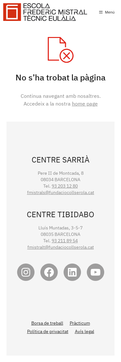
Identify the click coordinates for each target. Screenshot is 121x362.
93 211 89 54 (65, 241)
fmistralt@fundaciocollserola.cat (60, 247)
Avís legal (84, 331)
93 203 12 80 (65, 186)
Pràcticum (80, 323)
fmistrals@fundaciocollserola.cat (60, 192)
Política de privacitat (47, 331)
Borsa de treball (47, 323)
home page (85, 103)
